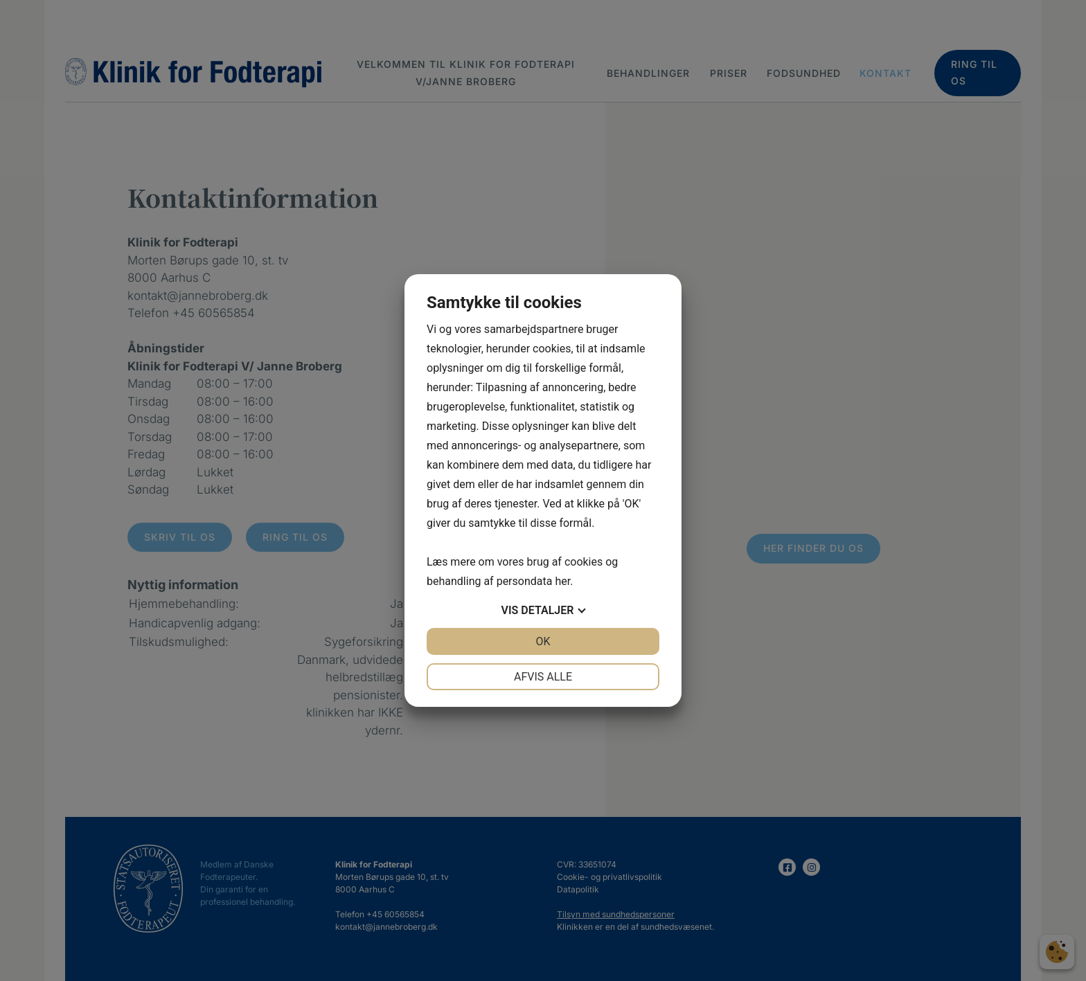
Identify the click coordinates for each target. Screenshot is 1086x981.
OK (542, 641)
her (562, 581)
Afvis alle (543, 676)
